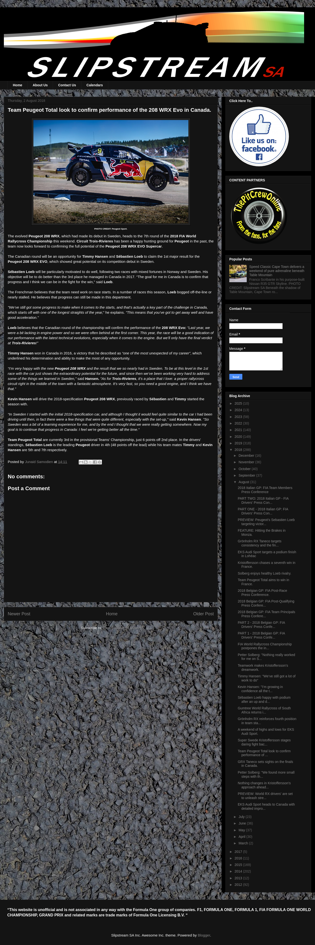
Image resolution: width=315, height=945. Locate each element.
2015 (239, 865)
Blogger (204, 935)
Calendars (94, 85)
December (246, 455)
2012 (239, 885)
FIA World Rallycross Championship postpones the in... (265, 646)
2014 (239, 871)
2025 (239, 403)
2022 (239, 423)
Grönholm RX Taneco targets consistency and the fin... (259, 543)
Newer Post (19, 613)
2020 (239, 437)
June (242, 823)
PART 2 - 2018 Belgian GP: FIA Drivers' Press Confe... (261, 625)
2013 (239, 878)
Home (17, 85)
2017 (239, 852)
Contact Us (67, 85)
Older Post (203, 613)
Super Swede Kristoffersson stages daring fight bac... (264, 742)
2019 (239, 443)
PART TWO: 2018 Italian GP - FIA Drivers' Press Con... (263, 501)
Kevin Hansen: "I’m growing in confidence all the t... (260, 689)
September (247, 475)
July (242, 817)
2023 (239, 417)
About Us (40, 85)
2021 (239, 430)
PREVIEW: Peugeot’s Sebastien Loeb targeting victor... (266, 522)
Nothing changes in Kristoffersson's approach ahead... (264, 785)
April (242, 837)
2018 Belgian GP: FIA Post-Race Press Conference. (262, 593)
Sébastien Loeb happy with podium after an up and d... (264, 700)
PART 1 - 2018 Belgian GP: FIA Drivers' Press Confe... (261, 635)
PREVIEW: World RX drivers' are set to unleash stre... (265, 796)
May (242, 830)
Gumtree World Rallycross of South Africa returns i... (264, 710)
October (245, 469)
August (244, 482)
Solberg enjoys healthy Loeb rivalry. (264, 573)
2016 (239, 858)
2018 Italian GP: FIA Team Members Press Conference (265, 490)
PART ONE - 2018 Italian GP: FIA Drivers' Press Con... (263, 511)
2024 (239, 410)
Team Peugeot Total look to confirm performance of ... (264, 753)
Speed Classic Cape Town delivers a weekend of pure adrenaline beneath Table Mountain (276, 271)
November (246, 462)
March (243, 843)
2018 (239, 450)
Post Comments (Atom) (122, 628)
